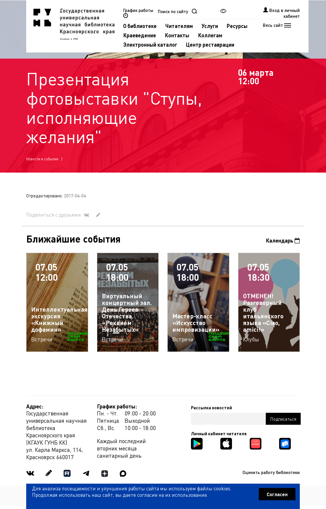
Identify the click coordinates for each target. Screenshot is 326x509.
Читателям (179, 25)
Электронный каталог (150, 44)
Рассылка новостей (211, 407)
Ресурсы (237, 25)
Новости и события (42, 158)
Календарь (283, 240)
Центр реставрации (210, 44)
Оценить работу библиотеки (271, 472)
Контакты (177, 35)
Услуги (210, 25)
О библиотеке (140, 25)
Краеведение (139, 35)
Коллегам (210, 35)
